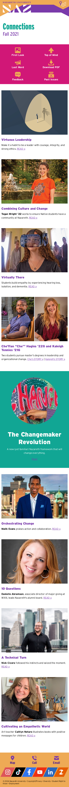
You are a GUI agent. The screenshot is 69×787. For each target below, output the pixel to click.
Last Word (18, 67)
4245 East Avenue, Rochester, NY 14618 (12, 759)
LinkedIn (50, 772)
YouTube (40, 772)
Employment (14, 783)
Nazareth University (17, 7)
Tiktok (18, 772)
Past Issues (51, 79)
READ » (21, 148)
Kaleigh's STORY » (55, 359)
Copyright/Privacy (34, 781)
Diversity (47, 781)
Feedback (17, 79)
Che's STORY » (35, 359)
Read (34, 459)
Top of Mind (51, 55)
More (62, 4)
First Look (18, 55)
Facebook (29, 772)
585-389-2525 (34, 759)
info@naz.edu (56, 759)
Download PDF (51, 67)
